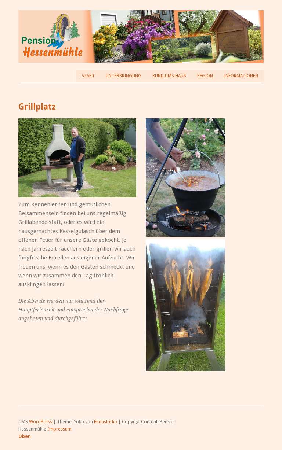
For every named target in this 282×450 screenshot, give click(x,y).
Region (205, 75)
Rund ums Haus (169, 75)
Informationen (241, 75)
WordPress (40, 421)
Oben (24, 436)
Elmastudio (105, 421)
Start (88, 75)
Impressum (59, 429)
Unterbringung (123, 75)
